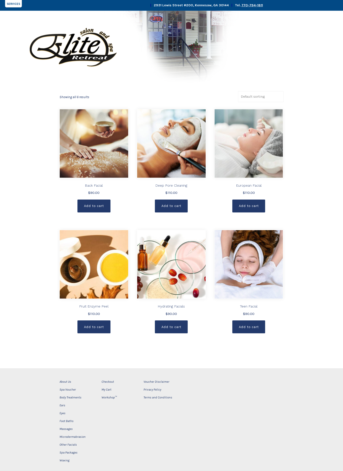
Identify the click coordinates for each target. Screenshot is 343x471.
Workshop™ (109, 397)
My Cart (106, 389)
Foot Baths (67, 421)
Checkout (108, 382)
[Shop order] (261, 96)
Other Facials (68, 445)
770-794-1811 (252, 5)
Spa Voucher (68, 389)
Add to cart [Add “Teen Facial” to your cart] (249, 327)
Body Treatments (70, 397)
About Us (65, 382)
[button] (13, 3)
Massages (66, 429)
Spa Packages (68, 452)
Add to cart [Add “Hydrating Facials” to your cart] (171, 327)
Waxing (64, 460)
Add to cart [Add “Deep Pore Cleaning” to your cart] (171, 206)
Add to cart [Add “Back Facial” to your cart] (94, 206)
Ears (62, 405)
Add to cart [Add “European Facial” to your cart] (249, 206)
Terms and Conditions (158, 397)
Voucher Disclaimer (156, 382)
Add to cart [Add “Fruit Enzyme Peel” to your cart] (94, 327)
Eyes (62, 413)
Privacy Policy (152, 389)
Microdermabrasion (73, 437)
